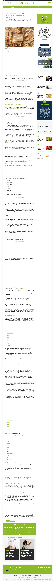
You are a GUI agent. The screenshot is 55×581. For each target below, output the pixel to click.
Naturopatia (12, 520)
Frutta (8, 440)
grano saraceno (10, 419)
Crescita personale (46, 0)
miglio (8, 421)
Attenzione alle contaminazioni (12, 65)
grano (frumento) (10, 332)
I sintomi (8, 59)
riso (7, 413)
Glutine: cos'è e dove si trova (12, 51)
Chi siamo (15, 575)
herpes (21, 288)
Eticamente (41, 0)
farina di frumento (29, 349)
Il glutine (6, 77)
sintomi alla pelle (18, 284)
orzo (7, 334)
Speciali (31, 6)
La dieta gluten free (10, 63)
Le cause (8, 57)
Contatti (21, 575)
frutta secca (9, 459)
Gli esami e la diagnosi (11, 61)
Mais (7, 411)
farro (8, 340)
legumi (8, 444)
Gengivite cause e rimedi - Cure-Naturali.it (8, 527)
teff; (7, 427)
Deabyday (32, 0)
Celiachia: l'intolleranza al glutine (13, 53)
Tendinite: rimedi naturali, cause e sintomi (8, 530)
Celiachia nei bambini (11, 55)
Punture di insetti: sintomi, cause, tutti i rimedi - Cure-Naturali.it (19, 527)
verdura (8, 442)
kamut (8, 338)
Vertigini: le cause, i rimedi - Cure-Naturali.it (30, 527)
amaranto (8, 417)
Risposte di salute (39, 6)
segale (8, 342)
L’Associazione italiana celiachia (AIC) (12, 484)
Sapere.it (50, 0)
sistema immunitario (17, 108)
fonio (8, 415)
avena (8, 336)
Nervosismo (17, 529)
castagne (8, 429)
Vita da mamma (37, 0)
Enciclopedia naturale (15, 6)
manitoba (8, 344)
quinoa (8, 423)
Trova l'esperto (25, 6)
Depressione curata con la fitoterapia (30, 530)
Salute (8, 520)
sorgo (8, 425)
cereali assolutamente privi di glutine (17, 409)
